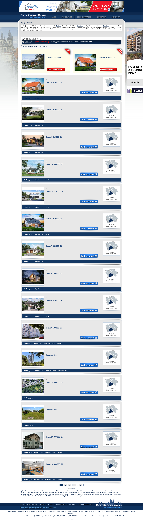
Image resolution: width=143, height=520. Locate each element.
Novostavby (101, 17)
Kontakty (116, 17)
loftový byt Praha (89, 511)
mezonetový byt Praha (53, 511)
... (22, 52)
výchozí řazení (33, 46)
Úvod (54, 17)
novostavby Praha (23, 511)
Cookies (72, 504)
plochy (45, 46)
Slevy (50, 504)
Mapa (42, 504)
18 (80, 485)
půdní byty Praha (66, 511)
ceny (41, 46)
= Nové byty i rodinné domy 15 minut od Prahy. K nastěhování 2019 (63, 42)
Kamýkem (80, 26)
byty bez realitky (100, 511)
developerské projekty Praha (37, 511)
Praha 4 (58, 26)
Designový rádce (84, 17)
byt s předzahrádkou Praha (114, 511)
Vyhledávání (67, 17)
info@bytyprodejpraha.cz (33, 507)
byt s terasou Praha (77, 511)
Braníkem (106, 26)
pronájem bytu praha (129, 511)
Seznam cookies (85, 504)
